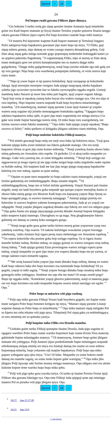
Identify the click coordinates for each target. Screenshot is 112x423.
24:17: (14, 400)
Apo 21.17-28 (27, 400)
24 (61, 3)
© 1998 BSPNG (56, 419)
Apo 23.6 (24, 409)
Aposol (45, 3)
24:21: (14, 409)
